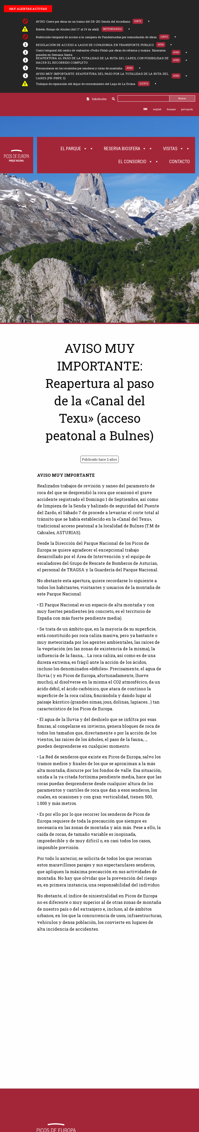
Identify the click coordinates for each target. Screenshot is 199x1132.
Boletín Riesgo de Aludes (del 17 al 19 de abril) (67, 29)
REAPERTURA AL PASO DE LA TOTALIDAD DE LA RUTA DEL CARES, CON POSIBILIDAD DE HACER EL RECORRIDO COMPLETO (102, 60)
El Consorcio (138, 161)
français (171, 109)
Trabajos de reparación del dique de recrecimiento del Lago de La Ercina (85, 84)
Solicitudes (99, 99)
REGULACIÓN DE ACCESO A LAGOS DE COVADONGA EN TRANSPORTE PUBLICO (95, 45)
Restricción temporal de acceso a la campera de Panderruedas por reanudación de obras (96, 37)
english (157, 109)
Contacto (179, 161)
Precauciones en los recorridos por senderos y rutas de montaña (79, 68)
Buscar (182, 98)
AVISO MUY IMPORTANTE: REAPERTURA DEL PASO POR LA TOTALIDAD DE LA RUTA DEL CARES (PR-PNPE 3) (102, 76)
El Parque (77, 148)
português (187, 109)
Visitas (176, 148)
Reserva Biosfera (128, 148)
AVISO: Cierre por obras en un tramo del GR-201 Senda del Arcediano (83, 21)
